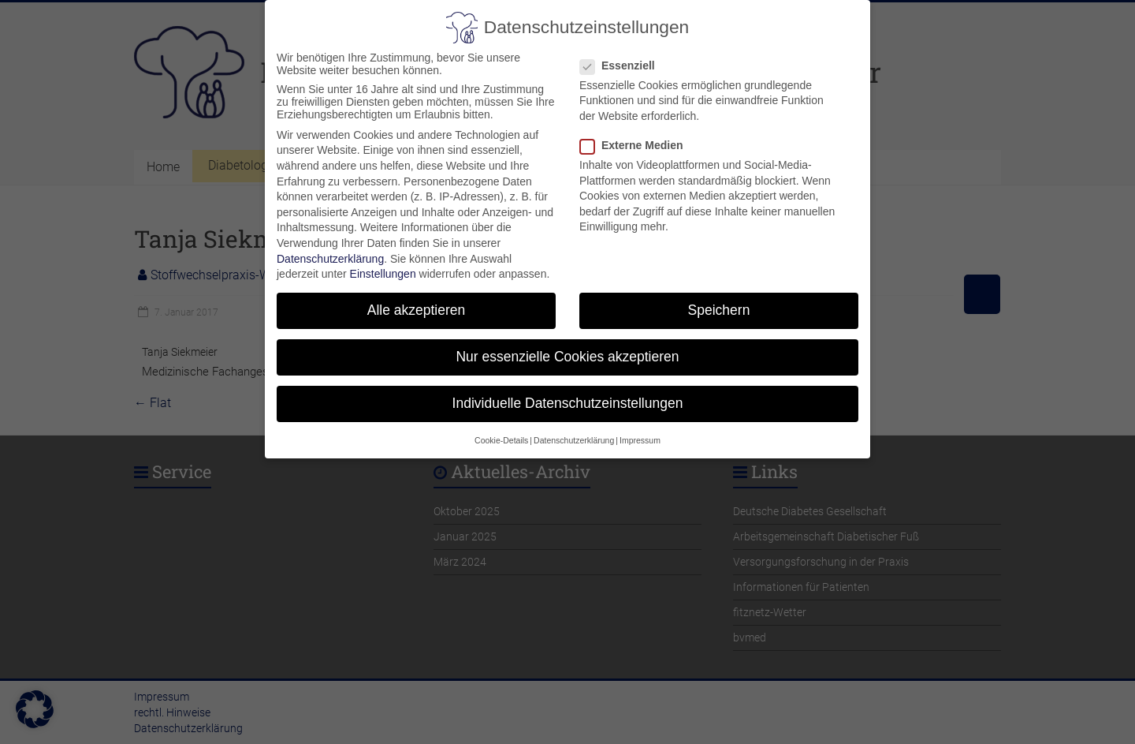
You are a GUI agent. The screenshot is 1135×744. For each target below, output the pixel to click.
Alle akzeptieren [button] (416, 300)
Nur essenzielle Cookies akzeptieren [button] (567, 347)
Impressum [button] (640, 431)
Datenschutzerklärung (330, 249)
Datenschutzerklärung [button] (574, 431)
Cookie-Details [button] (501, 431)
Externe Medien (637, 135)
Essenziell (623, 56)
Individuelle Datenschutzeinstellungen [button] (567, 394)
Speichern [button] (719, 300)
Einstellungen (383, 264)
